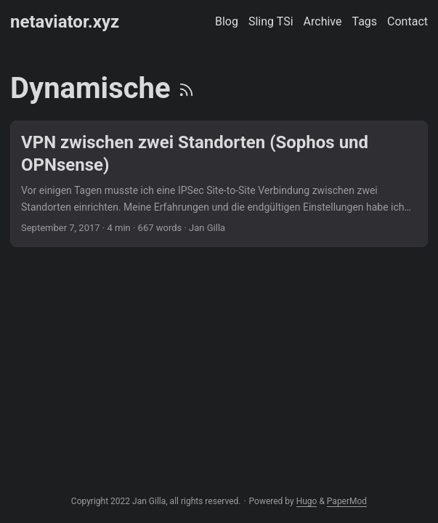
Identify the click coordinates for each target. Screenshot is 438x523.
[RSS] (186, 88)
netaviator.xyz (64, 22)
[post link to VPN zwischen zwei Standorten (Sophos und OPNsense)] (219, 183)
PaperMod (347, 501)
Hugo (306, 501)
